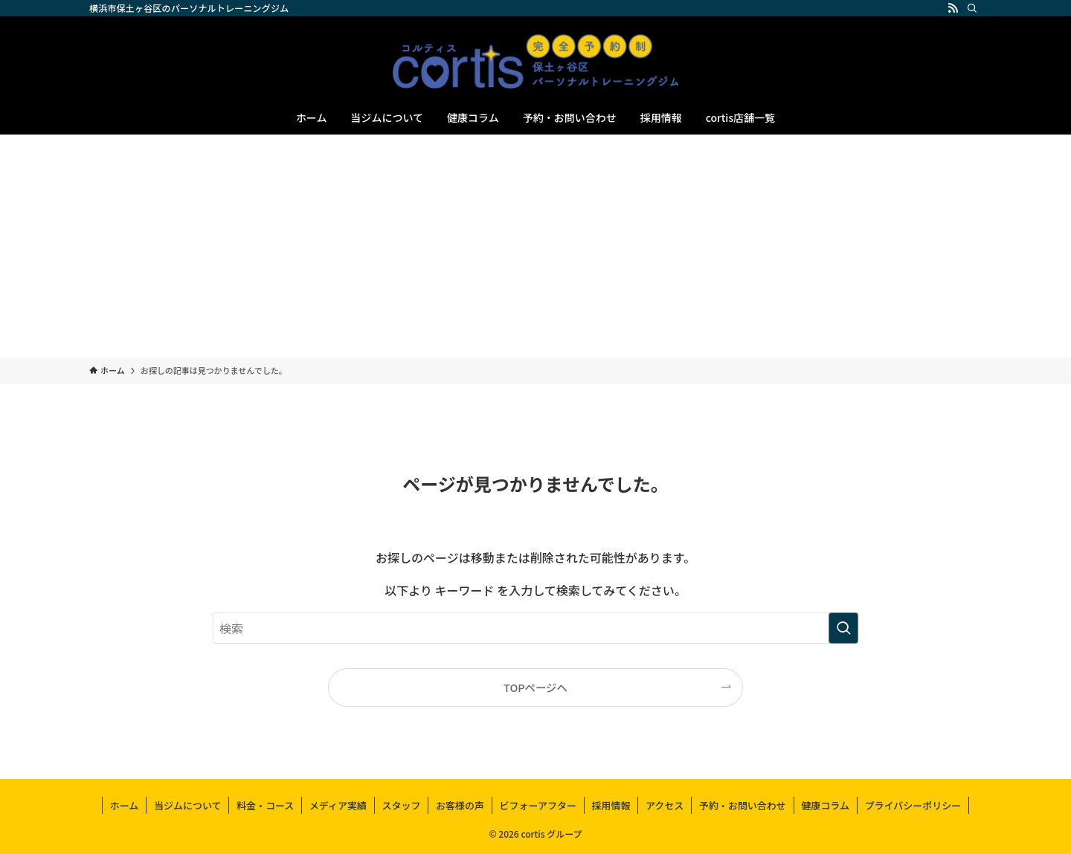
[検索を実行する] (843, 628)
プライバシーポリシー (912, 805)
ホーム (124, 805)
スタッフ (401, 805)
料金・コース (265, 805)
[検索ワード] (535, 628)
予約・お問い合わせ (742, 805)
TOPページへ (535, 687)
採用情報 (610, 805)
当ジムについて (188, 805)
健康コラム (825, 805)
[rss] (952, 8)
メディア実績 (338, 805)
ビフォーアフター (537, 805)
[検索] (972, 8)
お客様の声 (460, 805)
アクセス (665, 805)
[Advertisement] (535, 246)
